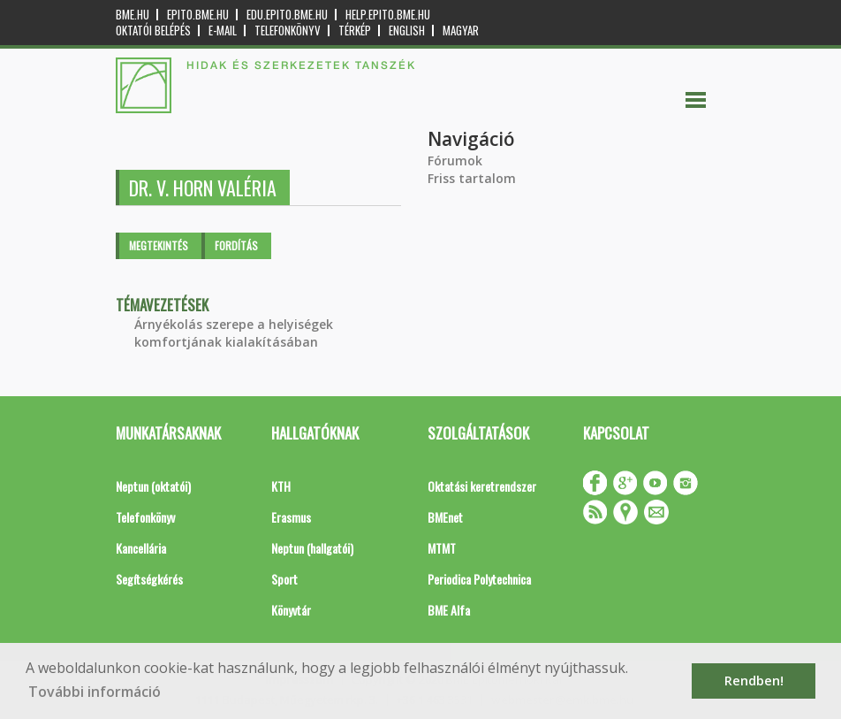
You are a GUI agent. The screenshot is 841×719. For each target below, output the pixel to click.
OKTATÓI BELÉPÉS (153, 30)
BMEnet (445, 517)
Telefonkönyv (287, 30)
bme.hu (132, 14)
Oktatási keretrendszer (482, 486)
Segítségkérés (149, 579)
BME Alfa (449, 609)
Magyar (461, 30)
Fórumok (455, 160)
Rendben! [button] (754, 680)
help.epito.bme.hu (387, 14)
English (407, 30)
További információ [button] (94, 691)
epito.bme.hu (198, 14)
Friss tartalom (472, 178)
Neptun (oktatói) (153, 486)
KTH (281, 486)
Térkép (354, 30)
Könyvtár (291, 609)
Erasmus (291, 517)
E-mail (222, 30)
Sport (284, 579)
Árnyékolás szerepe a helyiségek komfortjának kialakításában (233, 333)
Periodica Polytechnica (479, 579)
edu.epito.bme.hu (287, 14)
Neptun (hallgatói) (312, 548)
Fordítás (236, 245)
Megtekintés (158, 245)
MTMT (442, 548)
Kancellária (141, 548)
